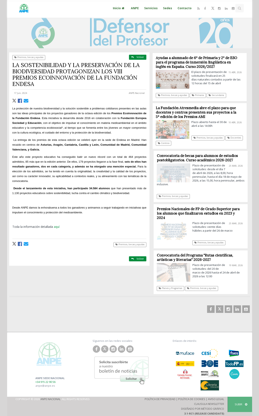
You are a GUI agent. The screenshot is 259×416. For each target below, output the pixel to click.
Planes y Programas (172, 288)
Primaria (198, 95)
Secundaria (216, 95)
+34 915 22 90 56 (45, 382)
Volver (137, 57)
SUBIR (241, 404)
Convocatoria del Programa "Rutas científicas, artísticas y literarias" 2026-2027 (197, 257)
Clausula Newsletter (209, 404)
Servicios (151, 8)
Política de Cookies (191, 399)
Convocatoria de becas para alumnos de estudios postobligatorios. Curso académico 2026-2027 (199, 157)
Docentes (234, 137)
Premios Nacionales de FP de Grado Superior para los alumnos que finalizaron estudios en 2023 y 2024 (200, 213)
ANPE (135, 8)
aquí (56, 227)
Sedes (167, 8)
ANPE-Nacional (137, 93)
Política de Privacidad (160, 399)
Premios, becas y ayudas (28, 57)
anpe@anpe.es (45, 385)
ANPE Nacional (50, 399)
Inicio (119, 8)
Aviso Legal (216, 399)
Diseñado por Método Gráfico (202, 409)
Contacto (185, 8)
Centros (163, 143)
